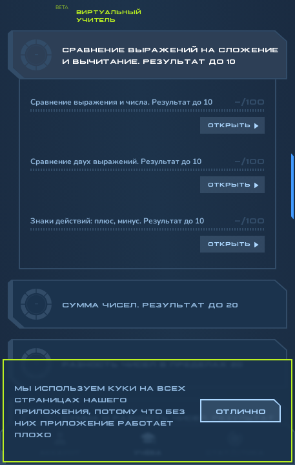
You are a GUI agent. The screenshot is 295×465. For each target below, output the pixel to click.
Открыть (229, 124)
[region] (147, 227)
